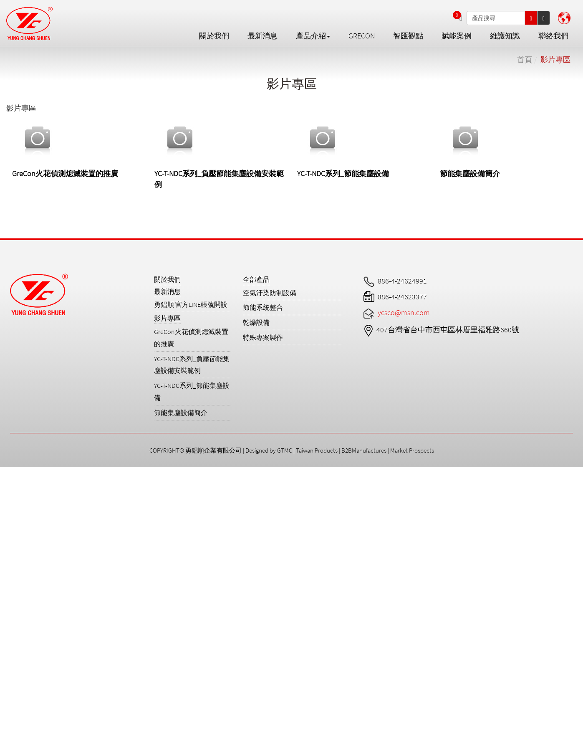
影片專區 (555, 59)
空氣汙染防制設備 (269, 292)
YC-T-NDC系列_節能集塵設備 (343, 173)
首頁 (524, 59)
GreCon (361, 35)
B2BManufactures (363, 450)
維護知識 (505, 35)
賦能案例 (457, 35)
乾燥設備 (256, 322)
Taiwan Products (317, 450)
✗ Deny (12, 504)
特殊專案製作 (263, 337)
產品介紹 (313, 35)
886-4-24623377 (402, 296)
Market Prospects (412, 450)
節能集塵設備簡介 (470, 173)
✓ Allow (11, 494)
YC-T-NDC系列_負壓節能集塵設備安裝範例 (192, 364)
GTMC (284, 450)
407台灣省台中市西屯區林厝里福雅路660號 (447, 329)
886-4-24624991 (402, 281)
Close (8, 472)
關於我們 (214, 35)
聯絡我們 (553, 35)
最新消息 (262, 35)
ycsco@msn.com (404, 312)
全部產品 (256, 279)
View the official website (79, 569)
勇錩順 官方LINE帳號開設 (190, 304)
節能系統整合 (263, 307)
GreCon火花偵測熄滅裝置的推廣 (65, 173)
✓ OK (251, 738)
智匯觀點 (408, 35)
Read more (20, 569)
